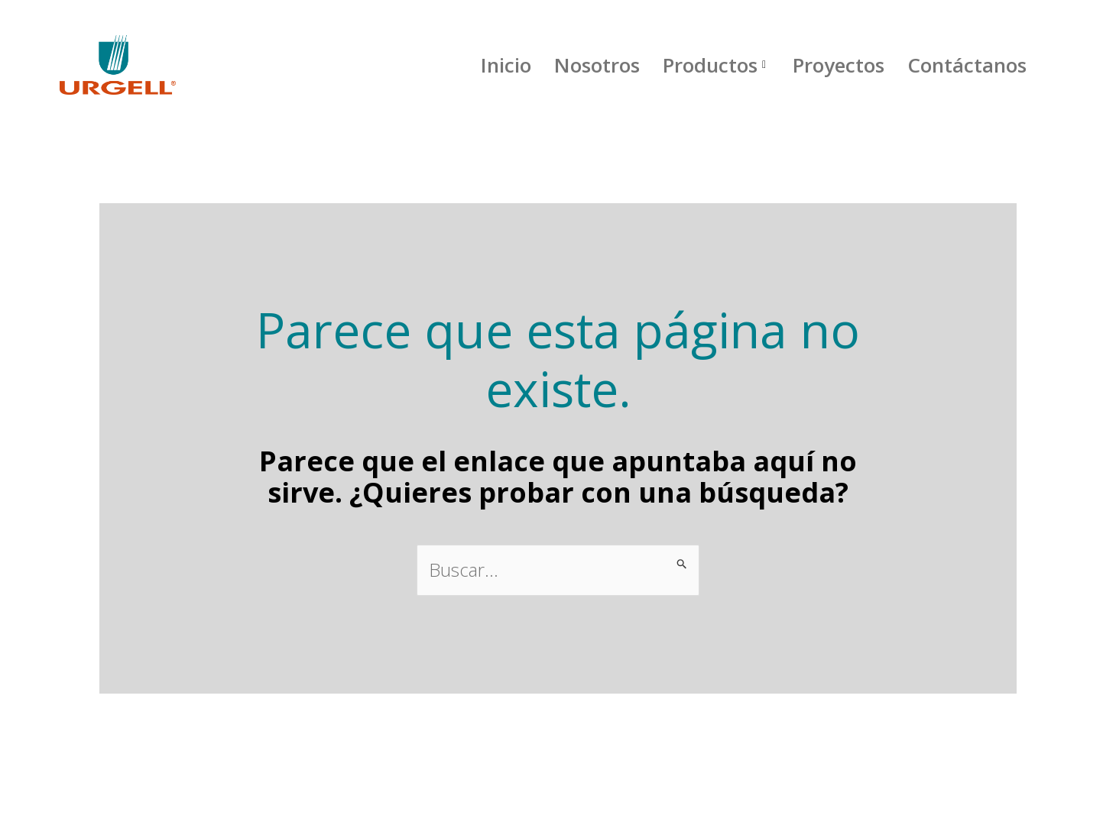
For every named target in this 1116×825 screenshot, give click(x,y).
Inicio (506, 65)
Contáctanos (967, 65)
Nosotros (597, 65)
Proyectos (838, 65)
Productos (716, 65)
